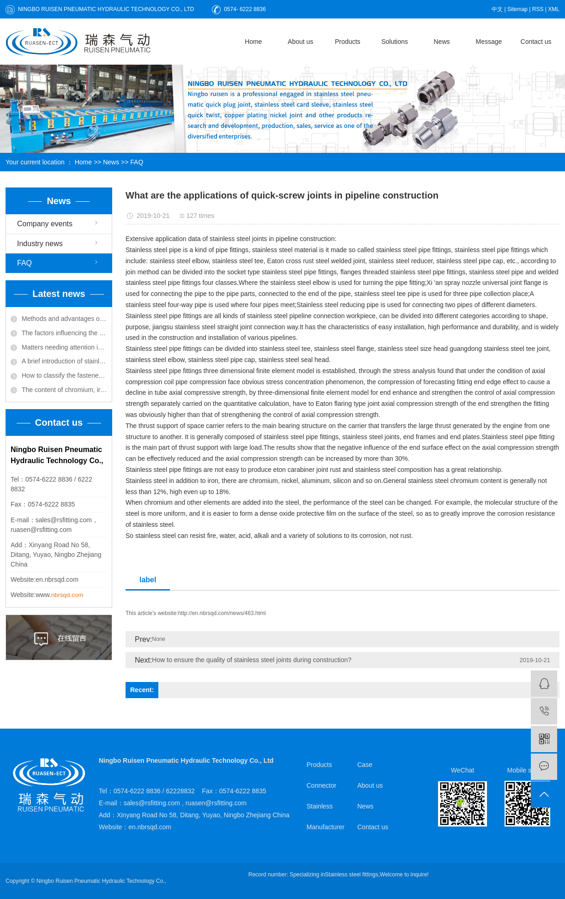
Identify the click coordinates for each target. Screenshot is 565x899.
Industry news (40, 243)
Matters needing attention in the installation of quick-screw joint (64, 347)
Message (489, 41)
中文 (497, 9)
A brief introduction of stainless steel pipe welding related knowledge (64, 361)
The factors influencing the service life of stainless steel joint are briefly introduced (64, 333)
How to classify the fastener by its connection (64, 375)
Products (347, 41)
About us (300, 41)
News (441, 41)
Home (253, 41)
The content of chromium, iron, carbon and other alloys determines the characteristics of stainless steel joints (64, 389)
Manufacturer (325, 827)
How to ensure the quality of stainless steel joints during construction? (251, 660)
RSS (538, 9)
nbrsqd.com (67, 594)
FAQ (136, 162)
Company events (44, 224)
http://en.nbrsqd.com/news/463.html (222, 613)
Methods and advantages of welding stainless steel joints (64, 318)
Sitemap (517, 9)
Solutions (394, 41)
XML (553, 9)
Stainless (320, 806)
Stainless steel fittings (351, 874)
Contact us (536, 41)
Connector (322, 785)
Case (365, 764)
